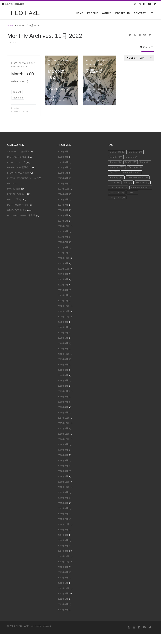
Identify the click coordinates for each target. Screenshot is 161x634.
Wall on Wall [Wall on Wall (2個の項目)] (118, 188)
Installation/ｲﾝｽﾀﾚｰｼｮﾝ (21, 178)
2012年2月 (63, 593)
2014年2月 (63, 551)
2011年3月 (63, 604)
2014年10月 (63, 524)
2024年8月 (63, 199)
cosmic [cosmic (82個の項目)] (115, 157)
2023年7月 (63, 242)
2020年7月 (63, 327)
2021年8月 (63, 279)
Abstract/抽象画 (17, 151)
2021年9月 (63, 274)
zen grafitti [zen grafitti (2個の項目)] (117, 198)
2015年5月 (63, 508)
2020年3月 (63, 348)
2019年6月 (63, 370)
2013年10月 (63, 561)
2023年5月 (63, 247)
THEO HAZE (22, 626)
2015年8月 (63, 498)
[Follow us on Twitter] (155, 4)
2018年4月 (63, 407)
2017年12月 (63, 418)
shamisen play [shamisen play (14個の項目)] (138, 177)
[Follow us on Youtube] (149, 4)
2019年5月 (63, 375)
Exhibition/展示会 (18, 167)
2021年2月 (63, 295)
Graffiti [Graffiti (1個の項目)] (131, 162)
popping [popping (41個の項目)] (116, 177)
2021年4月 (63, 290)
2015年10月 (63, 487)
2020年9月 (63, 322)
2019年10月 (63, 354)
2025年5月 (63, 173)
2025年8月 (63, 162)
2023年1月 (63, 253)
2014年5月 (63, 540)
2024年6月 (63, 210)
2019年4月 (63, 380)
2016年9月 (63, 444)
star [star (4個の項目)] (128, 183)
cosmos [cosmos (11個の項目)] (133, 157)
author (17, 108)
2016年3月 (63, 471)
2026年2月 (63, 151)
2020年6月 (63, 333)
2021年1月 (63, 300)
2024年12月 (63, 189)
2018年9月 (63, 396)
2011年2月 (63, 609)
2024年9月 (63, 194)
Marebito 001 (23, 73)
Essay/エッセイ (16, 162)
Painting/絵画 (15, 194)
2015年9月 (63, 492)
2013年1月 (63, 583)
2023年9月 (63, 231)
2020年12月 (63, 306)
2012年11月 (63, 588)
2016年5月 (63, 460)
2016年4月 (63, 466)
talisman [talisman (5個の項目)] (143, 183)
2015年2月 (63, 519)
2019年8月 (63, 364)
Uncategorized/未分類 (21, 215)
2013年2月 (63, 577)
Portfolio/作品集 (18, 205)
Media (11, 183)
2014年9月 (63, 529)
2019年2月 (63, 386)
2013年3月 (63, 572)
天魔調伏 (94, 71)
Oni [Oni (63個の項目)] (113, 172)
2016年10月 (63, 439)
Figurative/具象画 (18, 173)
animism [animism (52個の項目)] (135, 152)
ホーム (10, 25)
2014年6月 (63, 535)
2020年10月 (63, 316)
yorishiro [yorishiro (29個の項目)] (116, 193)
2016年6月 (63, 455)
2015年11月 (63, 482)
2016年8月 (63, 450)
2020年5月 (63, 338)
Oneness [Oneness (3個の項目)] (135, 167)
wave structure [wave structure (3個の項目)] (141, 188)
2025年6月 (63, 167)
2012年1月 (63, 599)
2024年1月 (63, 221)
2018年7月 (63, 402)
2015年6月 (63, 503)
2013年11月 (63, 556)
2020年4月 (63, 343)
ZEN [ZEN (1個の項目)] (132, 193)
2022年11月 (63, 258)
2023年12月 (63, 226)
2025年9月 (63, 157)
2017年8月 (63, 428)
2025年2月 (63, 183)
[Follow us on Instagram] (140, 4)
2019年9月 (63, 359)
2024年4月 (63, 215)
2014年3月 (63, 546)
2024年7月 (63, 205)
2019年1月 (63, 391)
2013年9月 (63, 567)
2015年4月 (63, 514)
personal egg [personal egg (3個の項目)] (132, 172)
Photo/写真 (14, 199)
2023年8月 (63, 237)
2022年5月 (63, 263)
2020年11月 (63, 311)
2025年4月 (63, 178)
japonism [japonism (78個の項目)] (116, 167)
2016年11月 (63, 434)
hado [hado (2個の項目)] (145, 162)
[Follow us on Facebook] (144, 4)
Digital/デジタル (17, 157)
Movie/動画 (13, 189)
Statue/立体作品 (16, 210)
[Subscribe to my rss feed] (135, 4)
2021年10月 (63, 269)
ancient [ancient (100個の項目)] (116, 152)
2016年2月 (63, 476)
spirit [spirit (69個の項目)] (114, 183)
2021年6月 (63, 285)
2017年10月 (63, 423)
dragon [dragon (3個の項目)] (115, 162)
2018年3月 (63, 412)
